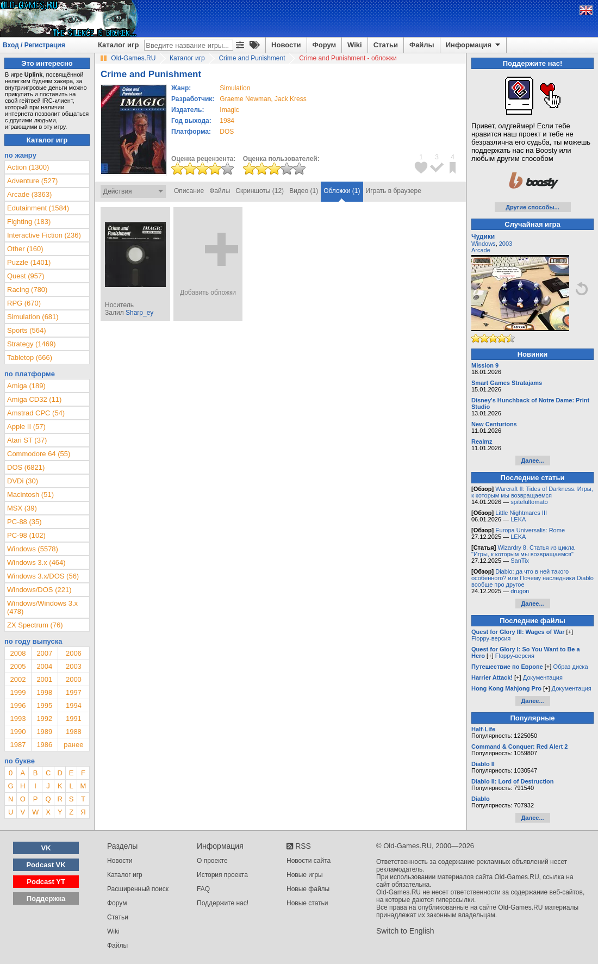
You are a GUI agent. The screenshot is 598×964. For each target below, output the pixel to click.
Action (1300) (28, 167)
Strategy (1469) (31, 344)
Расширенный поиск (138, 889)
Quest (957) (26, 276)
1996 (18, 705)
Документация (543, 677)
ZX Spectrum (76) (35, 625)
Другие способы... (532, 207)
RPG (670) (24, 303)
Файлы (421, 45)
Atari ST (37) (27, 440)
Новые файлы (307, 889)
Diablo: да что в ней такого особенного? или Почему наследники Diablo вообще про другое (532, 578)
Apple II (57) (26, 426)
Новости (286, 45)
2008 (18, 653)
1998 (44, 692)
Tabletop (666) (29, 357)
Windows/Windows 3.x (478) (42, 607)
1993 (18, 718)
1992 (44, 718)
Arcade (480, 250)
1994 (74, 705)
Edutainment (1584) (38, 208)
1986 (44, 745)
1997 (74, 692)
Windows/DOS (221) (39, 590)
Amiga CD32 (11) (34, 399)
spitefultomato (528, 502)
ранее (73, 745)
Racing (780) (27, 289)
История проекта (222, 875)
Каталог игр (118, 45)
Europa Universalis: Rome (530, 530)
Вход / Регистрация (34, 45)
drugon (519, 591)
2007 (44, 653)
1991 (74, 718)
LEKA (518, 519)
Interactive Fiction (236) (44, 235)
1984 (227, 121)
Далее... (532, 460)
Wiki (354, 45)
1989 (44, 731)
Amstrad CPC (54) (36, 413)
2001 (44, 679)
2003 (74, 666)
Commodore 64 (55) (38, 454)
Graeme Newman (245, 99)
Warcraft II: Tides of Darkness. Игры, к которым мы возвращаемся (532, 492)
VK (46, 848)
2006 (74, 653)
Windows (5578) (32, 549)
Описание (189, 191)
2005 (18, 666)
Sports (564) (26, 330)
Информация (474, 45)
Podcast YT (46, 882)
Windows (483, 243)
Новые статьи (307, 903)
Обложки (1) (341, 191)
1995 (44, 705)
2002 (18, 679)
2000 (74, 679)
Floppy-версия (490, 638)
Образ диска (570, 666)
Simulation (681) (33, 317)
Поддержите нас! (222, 903)
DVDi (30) (22, 481)
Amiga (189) (26, 386)
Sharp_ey (139, 312)
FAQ (203, 889)
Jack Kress (291, 99)
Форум (324, 45)
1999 (18, 692)
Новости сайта (308, 861)
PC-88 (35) (24, 522)
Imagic (229, 110)
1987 (18, 745)
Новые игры (304, 875)
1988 (74, 731)
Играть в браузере (393, 191)
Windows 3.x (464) (36, 562)
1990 (18, 731)
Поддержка (46, 898)
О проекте (212, 861)
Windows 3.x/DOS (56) (43, 576)
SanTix (519, 560)
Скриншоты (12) (259, 191)
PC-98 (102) (26, 535)
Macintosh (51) (30, 494)
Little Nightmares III (521, 512)
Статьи (385, 45)
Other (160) (25, 249)
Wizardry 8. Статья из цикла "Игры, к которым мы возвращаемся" (523, 550)
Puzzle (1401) (29, 262)
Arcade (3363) (29, 194)
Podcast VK (45, 865)
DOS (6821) (26, 467)
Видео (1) (303, 191)
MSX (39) (22, 508)
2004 (44, 666)
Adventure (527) (32, 181)
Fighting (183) (29, 221)
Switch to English (405, 930)
